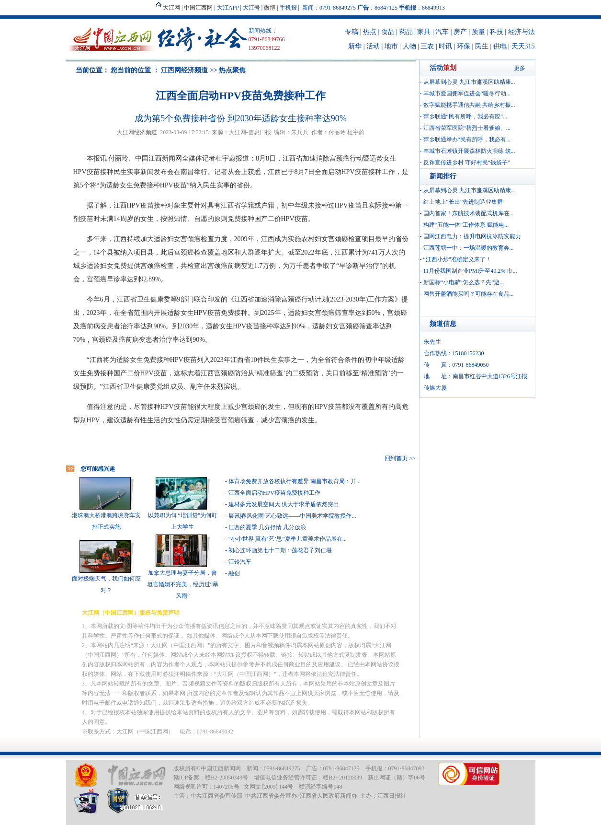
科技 (496, 31)
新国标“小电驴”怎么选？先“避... (463, 282)
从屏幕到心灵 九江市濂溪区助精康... (469, 82)
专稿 (351, 31)
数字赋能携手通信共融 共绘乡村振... (469, 105)
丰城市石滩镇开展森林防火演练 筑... (469, 151)
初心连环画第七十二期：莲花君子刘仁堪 (280, 550)
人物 (409, 46)
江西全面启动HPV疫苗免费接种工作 (274, 492)
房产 (460, 31)
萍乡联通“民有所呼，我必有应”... (465, 116)
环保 (463, 46)
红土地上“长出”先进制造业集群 (463, 201)
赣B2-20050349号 (226, 777)
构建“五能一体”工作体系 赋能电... (466, 224)
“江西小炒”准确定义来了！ (457, 259)
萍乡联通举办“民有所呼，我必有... (466, 139)
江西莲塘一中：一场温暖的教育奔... (468, 247)
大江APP (228, 7)
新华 (355, 46)
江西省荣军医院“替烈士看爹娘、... (466, 128)
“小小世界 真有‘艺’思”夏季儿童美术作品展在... (287, 538)
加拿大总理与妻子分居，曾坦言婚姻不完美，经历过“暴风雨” (182, 584)
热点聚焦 (232, 70)
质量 (478, 31)
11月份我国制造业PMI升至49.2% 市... (470, 270)
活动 (373, 46)
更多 (519, 68)
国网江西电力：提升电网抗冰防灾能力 (472, 236)
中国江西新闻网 (221, 768)
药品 (406, 31)
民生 (481, 46)
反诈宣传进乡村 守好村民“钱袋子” (466, 162)
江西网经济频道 (184, 70)
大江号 (251, 7)
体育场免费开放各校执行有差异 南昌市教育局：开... (294, 481)
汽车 (442, 31)
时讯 (445, 46)
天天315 (523, 46)
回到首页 (396, 458)
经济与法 (521, 31)
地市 (391, 46)
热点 (369, 31)
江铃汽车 (239, 561)
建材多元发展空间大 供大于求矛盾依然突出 (283, 504)
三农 (427, 46)
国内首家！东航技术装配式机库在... (468, 213)
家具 (424, 31)
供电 (500, 46)
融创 (234, 573)
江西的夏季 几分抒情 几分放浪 (267, 527)
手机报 (288, 7)
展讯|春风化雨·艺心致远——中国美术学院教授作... (292, 515)
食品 (388, 31)
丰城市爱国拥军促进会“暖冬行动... (466, 93)
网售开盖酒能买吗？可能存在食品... (468, 293)
